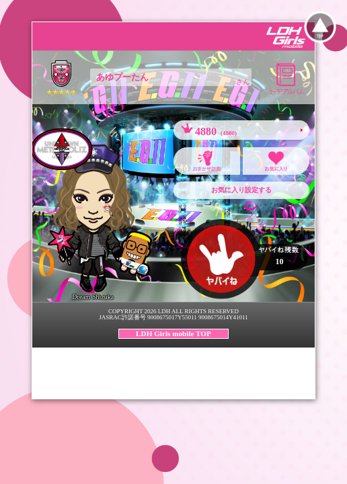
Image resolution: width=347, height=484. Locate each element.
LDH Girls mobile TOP (173, 333)
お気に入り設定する (241, 190)
